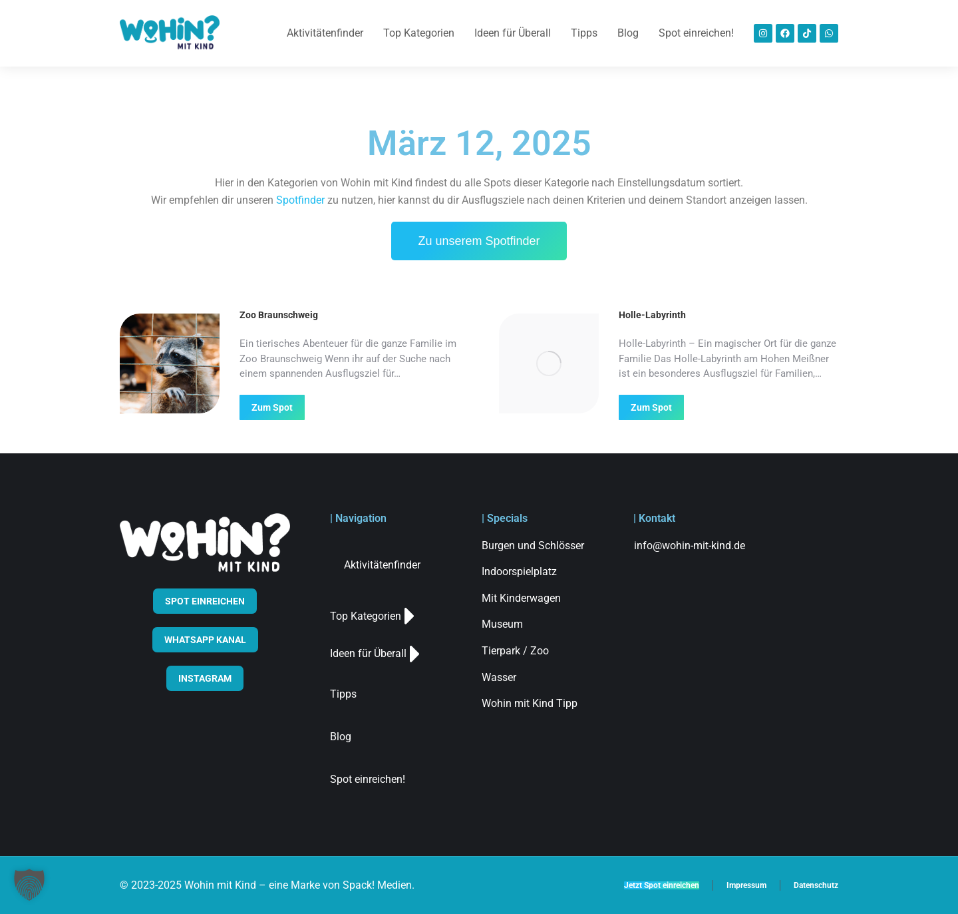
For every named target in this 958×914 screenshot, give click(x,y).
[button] (29, 884)
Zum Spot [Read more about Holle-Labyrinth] (651, 407)
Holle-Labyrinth (652, 315)
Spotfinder (300, 200)
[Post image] (170, 363)
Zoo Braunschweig (279, 315)
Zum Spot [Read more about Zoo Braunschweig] (272, 407)
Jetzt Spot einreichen (661, 885)
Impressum (746, 885)
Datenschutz (816, 885)
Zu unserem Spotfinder (479, 241)
